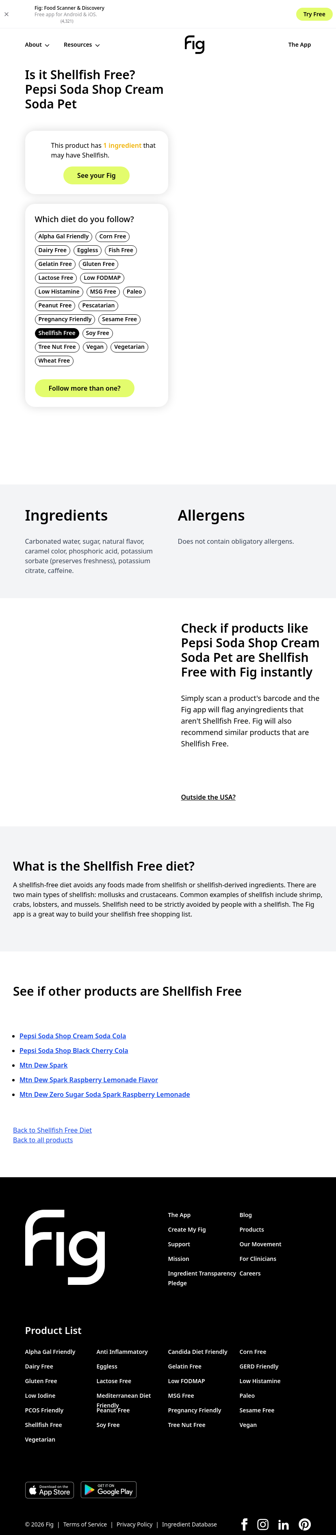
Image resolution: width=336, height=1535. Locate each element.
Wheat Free (54, 332)
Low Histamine (59, 263)
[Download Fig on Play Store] (108, 1461)
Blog (246, 1186)
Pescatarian (98, 277)
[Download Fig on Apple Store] (49, 1461)
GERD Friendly (259, 1338)
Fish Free (120, 221)
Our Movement (261, 1215)
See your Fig (284, 16)
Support (179, 1215)
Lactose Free (56, 249)
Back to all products (43, 1111)
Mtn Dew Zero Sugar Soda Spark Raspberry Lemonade (105, 1066)
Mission (178, 1230)
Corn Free (112, 208)
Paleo (134, 263)
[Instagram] (263, 1496)
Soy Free (97, 304)
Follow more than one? (85, 359)
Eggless (87, 221)
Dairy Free (53, 221)
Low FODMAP (102, 249)
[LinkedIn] (283, 1496)
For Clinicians (258, 1230)
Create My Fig (187, 1201)
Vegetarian (129, 318)
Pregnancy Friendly (65, 290)
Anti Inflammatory (122, 1323)
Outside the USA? (208, 768)
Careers (250, 1245)
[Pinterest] (305, 1496)
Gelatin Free (55, 235)
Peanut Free (55, 277)
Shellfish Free (57, 304)
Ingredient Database (189, 1496)
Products (252, 1201)
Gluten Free (98, 235)
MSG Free (103, 263)
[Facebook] (244, 1496)
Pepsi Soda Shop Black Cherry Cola (74, 1022)
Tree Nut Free (57, 318)
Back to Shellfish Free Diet (52, 1101)
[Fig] (161, 16)
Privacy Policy (134, 1496)
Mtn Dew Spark (43, 1036)
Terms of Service (85, 1496)
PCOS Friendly (44, 1382)
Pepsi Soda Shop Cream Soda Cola (73, 1007)
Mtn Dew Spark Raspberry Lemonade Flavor (89, 1051)
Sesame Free (119, 290)
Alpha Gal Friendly (64, 208)
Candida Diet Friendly (198, 1323)
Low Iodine (40, 1367)
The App (233, 16)
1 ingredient (122, 116)
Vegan (95, 318)
